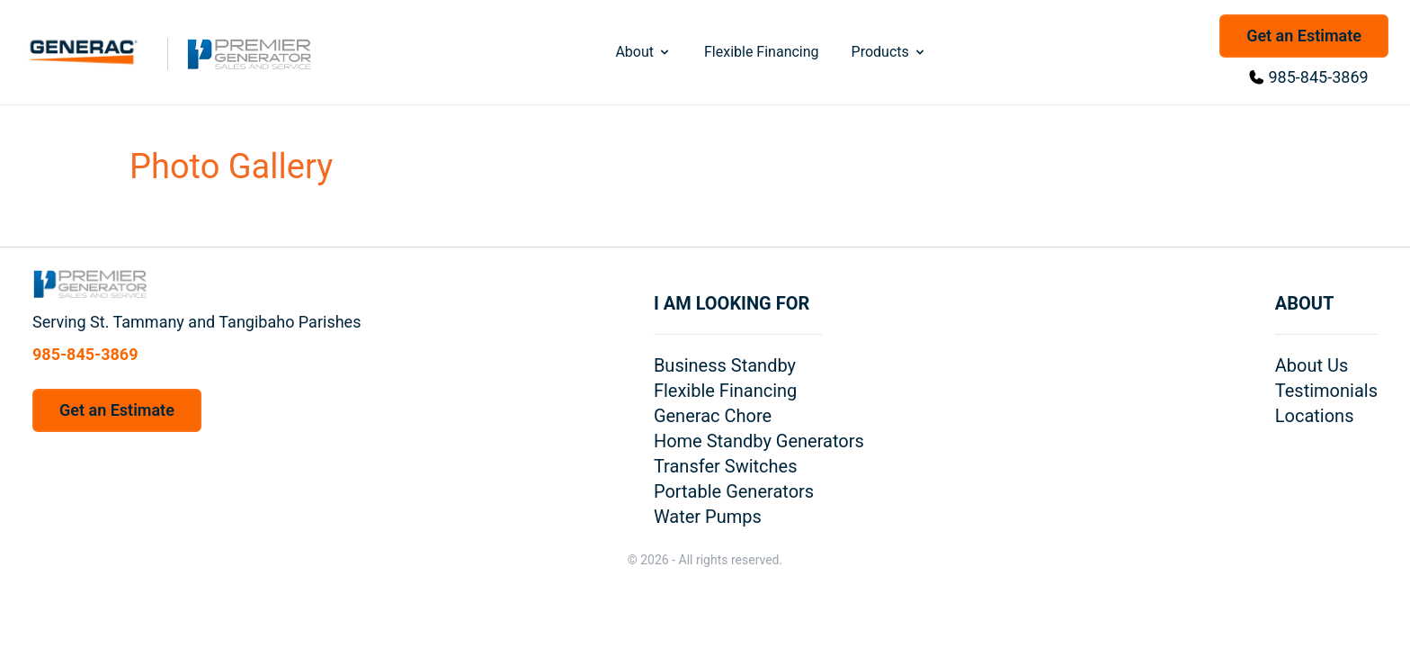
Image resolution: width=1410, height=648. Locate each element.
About (643, 51)
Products (889, 51)
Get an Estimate (1303, 35)
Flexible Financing (761, 51)
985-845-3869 (1319, 77)
